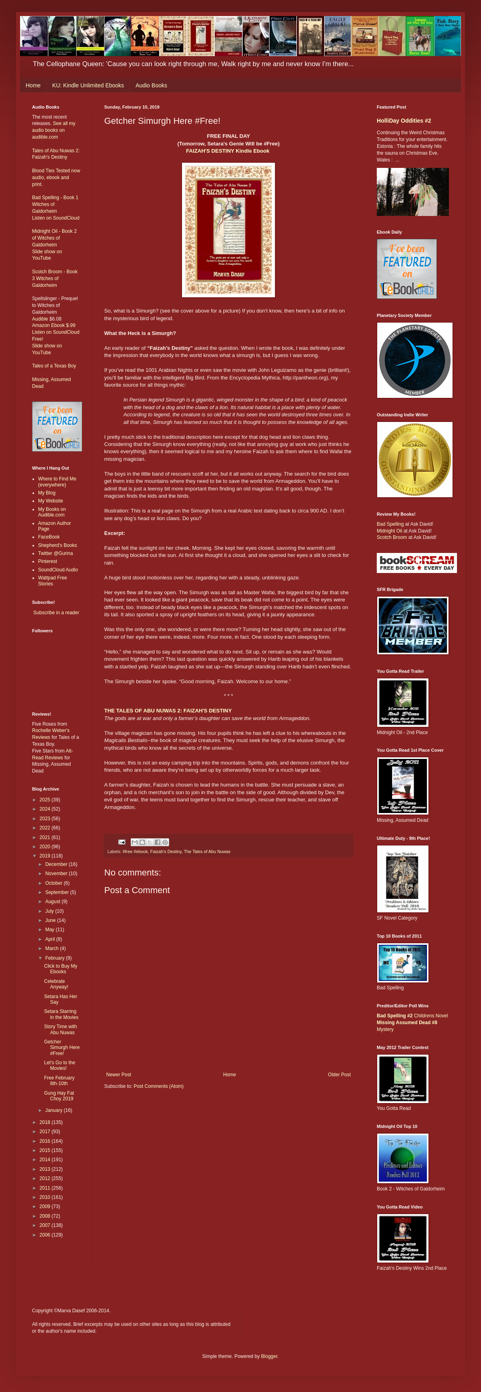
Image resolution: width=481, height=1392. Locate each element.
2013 (46, 1169)
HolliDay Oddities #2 (404, 120)
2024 (46, 809)
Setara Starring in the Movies (61, 1014)
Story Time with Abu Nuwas (60, 1029)
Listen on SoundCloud (55, 218)
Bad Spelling (390, 524)
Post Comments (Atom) (158, 1086)
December (57, 864)
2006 (46, 1235)
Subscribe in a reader (56, 612)
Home (33, 85)
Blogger (269, 1356)
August (53, 901)
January (54, 1110)
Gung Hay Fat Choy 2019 (59, 1095)
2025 (46, 800)
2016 (46, 1141)
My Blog (46, 493)
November (57, 873)
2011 (46, 1188)
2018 (46, 1122)
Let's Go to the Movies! (59, 1065)
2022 (46, 828)
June (51, 920)
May (50, 929)
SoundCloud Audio (58, 570)
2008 (46, 1216)
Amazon (41, 325)
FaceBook (49, 537)
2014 (46, 1159)
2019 (46, 856)
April (50, 939)
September (57, 892)
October (54, 883)
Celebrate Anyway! (56, 984)
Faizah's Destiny (166, 851)
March (52, 948)
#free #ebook (135, 851)
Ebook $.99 (63, 325)
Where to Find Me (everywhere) (57, 481)
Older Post (339, 1074)
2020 (46, 846)
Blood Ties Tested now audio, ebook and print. (56, 177)
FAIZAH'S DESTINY (211, 151)
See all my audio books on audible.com (53, 130)
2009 (46, 1206)
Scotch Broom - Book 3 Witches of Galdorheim (54, 278)
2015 (46, 1150)
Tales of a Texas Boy (54, 366)
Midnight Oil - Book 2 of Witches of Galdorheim (54, 238)
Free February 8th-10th (59, 1080)
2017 (46, 1131)
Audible (40, 319)
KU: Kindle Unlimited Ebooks (88, 85)
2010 (46, 1197)
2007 (46, 1225)
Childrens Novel (412, 1016)
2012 (46, 1178)
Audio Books (151, 85)
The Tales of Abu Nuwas (207, 851)
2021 (46, 837)
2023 (46, 818)
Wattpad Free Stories (52, 580)
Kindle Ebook (252, 151)
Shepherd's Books (57, 545)
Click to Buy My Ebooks (60, 968)
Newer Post (118, 1074)
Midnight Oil (389, 531)
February (55, 958)
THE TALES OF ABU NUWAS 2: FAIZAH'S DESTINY (168, 711)
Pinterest (47, 561)
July (50, 911)
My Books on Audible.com (52, 512)
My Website (50, 501)
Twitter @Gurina (55, 553)
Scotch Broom (392, 537)
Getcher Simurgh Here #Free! (62, 1047)
